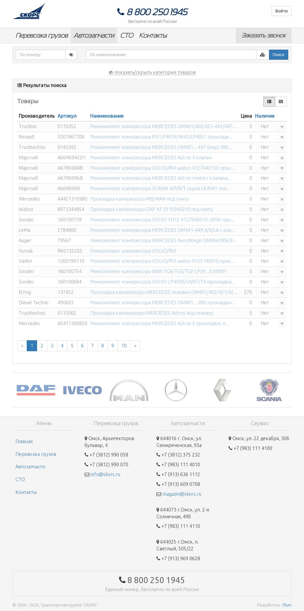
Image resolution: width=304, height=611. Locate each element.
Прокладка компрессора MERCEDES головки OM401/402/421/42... (163, 292)
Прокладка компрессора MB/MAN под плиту (139, 198)
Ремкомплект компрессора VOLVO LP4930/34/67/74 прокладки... (162, 281)
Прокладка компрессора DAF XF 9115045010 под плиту (151, 209)
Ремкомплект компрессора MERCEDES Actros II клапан (151, 157)
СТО (126, 35)
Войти (282, 11)
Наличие (264, 116)
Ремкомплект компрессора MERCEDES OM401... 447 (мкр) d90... (161, 147)
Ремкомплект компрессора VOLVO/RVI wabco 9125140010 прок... (162, 261)
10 (124, 345)
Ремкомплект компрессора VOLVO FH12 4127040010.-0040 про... (162, 219)
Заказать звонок (264, 35)
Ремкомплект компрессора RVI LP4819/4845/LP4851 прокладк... (161, 136)
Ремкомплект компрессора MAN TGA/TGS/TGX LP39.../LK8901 (158, 271)
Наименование (107, 116)
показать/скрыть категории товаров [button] (152, 72)
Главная (24, 441)
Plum (287, 605)
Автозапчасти (94, 35)
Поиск (278, 54)
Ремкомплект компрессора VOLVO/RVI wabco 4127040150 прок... (162, 168)
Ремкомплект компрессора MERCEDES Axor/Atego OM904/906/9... (163, 240)
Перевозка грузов (41, 35)
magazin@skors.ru (181, 494)
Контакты (153, 35)
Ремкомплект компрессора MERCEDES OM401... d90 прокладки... (162, 302)
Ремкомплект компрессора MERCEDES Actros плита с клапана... (160, 178)
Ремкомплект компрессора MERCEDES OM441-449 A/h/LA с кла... (162, 230)
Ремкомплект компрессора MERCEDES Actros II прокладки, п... (159, 323)
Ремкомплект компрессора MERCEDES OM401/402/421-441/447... (163, 126)
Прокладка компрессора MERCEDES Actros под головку (151, 313)
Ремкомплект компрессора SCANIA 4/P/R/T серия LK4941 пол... (160, 188)
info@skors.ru (105, 474)
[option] (35, 390)
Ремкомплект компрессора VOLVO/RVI (133, 250)
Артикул (67, 116)
